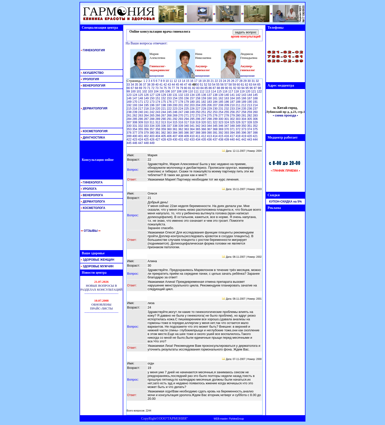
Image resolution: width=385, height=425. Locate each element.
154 (175, 98)
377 (135, 132)
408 (181, 136)
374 (250, 129)
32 (257, 81)
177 (175, 101)
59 (235, 84)
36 (141, 84)
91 (231, 88)
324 (227, 122)
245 (169, 112)
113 (208, 91)
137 (210, 95)
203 (192, 105)
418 (238, 136)
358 (158, 129)
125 (141, 95)
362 (181, 129)
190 (250, 101)
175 (164, 101)
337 (169, 126)
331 (135, 126)
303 (238, 119)
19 (204, 81)
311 (152, 122)
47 (186, 84)
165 (238, 98)
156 (187, 98)
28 (241, 81)
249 (192, 112)
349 (238, 126)
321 (210, 122)
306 (255, 119)
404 (158, 136)
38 (149, 84)
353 (129, 129)
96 (251, 88)
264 (147, 115)
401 (141, 136)
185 (221, 101)
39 (153, 84)
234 (238, 108)
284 (129, 119)
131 (175, 95)
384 (175, 132)
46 (182, 84)
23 (221, 81)
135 (198, 95)
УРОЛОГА (88, 189)
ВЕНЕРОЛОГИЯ (92, 85)
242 (152, 112)
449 (152, 143)
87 (215, 88)
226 (192, 108)
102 (145, 91)
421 (255, 136)
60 (239, 84)
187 (232, 101)
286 (141, 119)
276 (215, 115)
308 (135, 122)
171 (141, 101)
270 (181, 115)
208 (221, 105)
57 (226, 84)
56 (222, 84)
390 (210, 132)
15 (188, 81)
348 (232, 126)
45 (178, 84)
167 (250, 98)
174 (158, 101)
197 (158, 105)
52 (206, 84)
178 (181, 101)
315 (175, 122)
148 (141, 98)
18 (200, 81)
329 (255, 122)
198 (164, 105)
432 (187, 139)
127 (152, 95)
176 (169, 101)
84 (202, 88)
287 (147, 119)
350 (244, 126)
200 (175, 105)
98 (259, 88)
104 (156, 91)
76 (169, 88)
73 (157, 88)
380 (152, 132)
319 (198, 122)
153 (169, 98)
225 (187, 108)
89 (223, 88)
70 (145, 88)
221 (164, 108)
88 (219, 88)
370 (227, 129)
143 (244, 95)
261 (129, 115)
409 (187, 136)
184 (215, 101)
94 (243, 88)
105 (162, 91)
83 (198, 88)
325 (232, 122)
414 (215, 136)
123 (129, 95)
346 (221, 126)
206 (210, 105)
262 (135, 115)
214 (255, 105)
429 (169, 139)
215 (129, 108)
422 (129, 139)
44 (174, 84)
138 (215, 95)
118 (237, 91)
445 (129, 143)
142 (238, 95)
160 (210, 98)
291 (169, 119)
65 (258, 84)
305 (250, 119)
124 (135, 95)
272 (192, 115)
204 (198, 105)
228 (204, 108)
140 (227, 95)
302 (232, 119)
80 (186, 88)
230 (215, 108)
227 (198, 108)
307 (129, 122)
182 (204, 101)
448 (147, 143)
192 (129, 105)
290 (164, 119)
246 (175, 112)
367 (210, 129)
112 (202, 91)
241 (147, 112)
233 (232, 108)
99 (129, 91)
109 (185, 91)
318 (192, 122)
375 (255, 129)
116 (225, 91)
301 (227, 119)
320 (204, 122)
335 (158, 126)
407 (175, 136)
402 (147, 136)
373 (244, 129)
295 (192, 119)
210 (232, 105)
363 (187, 129)
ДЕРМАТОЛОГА (92, 201)
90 (227, 88)
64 (255, 84)
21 (213, 81)
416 (227, 136)
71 (149, 88)
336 (164, 126)
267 (164, 115)
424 (141, 139)
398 (255, 132)
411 (198, 136)
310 (147, 122)
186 (227, 101)
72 (153, 88)
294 (187, 119)
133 (187, 95)
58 (231, 84)
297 (204, 119)
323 (221, 122)
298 (210, 119)
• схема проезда (284, 115)
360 (169, 129)
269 (175, 115)
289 (158, 119)
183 (210, 101)
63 (251, 84)
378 (141, 132)
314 (169, 122)
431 (181, 139)
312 (158, 122)
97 (256, 88)
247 (181, 112)
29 (245, 81)
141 (232, 95)
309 (141, 122)
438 (221, 139)
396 (244, 132)
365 (198, 129)
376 (129, 132)
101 (139, 91)
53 (210, 84)
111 (196, 91)
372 (238, 129)
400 (135, 136)
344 (210, 126)
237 (255, 108)
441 (238, 139)
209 (227, 105)
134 (192, 95)
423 (135, 139)
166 (244, 98)
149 (147, 98)
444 (255, 139)
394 (232, 132)
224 (181, 108)
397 (250, 132)
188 (238, 101)
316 (181, 122)
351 (250, 126)
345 (215, 126)
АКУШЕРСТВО (92, 73)
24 (225, 81)
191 (255, 101)
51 (202, 84)
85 (207, 88)
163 (227, 98)
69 (141, 88)
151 (158, 98)
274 (204, 115)
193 (135, 105)
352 (255, 126)
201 (181, 105)
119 (242, 91)
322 (215, 122)
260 (255, 112)
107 (174, 91)
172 (147, 101)
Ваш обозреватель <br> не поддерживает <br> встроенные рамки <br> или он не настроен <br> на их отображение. (101, 294)
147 (135, 98)
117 (231, 91)
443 (250, 139)
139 (221, 95)
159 (204, 98)
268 (169, 115)
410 (192, 136)
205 (204, 105)
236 (250, 108)
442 (244, 139)
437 (215, 139)
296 (198, 119)
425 (147, 139)
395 (238, 132)
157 (192, 98)
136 (204, 95)
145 (255, 95)
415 (221, 136)
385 (181, 132)
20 (208, 81)
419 (244, 136)
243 (158, 112)
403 (152, 136)
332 (141, 126)
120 (248, 91)
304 (244, 119)
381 (158, 132)
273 (198, 115)
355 (141, 129)
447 (141, 143)
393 (227, 132)
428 (164, 139)
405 (164, 136)
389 (204, 132)
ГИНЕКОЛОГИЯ (92, 50)
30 (250, 81)
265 (152, 115)
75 (166, 88)
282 (250, 115)
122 (259, 91)
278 (227, 115)
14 (184, 81)
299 (215, 119)
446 (135, 143)
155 (181, 98)
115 (219, 91)
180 (192, 101)
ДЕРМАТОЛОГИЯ (93, 108)
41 (161, 84)
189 (244, 101)
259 (250, 112)
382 (164, 132)
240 (141, 112)
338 (175, 126)
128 (158, 95)
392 (221, 132)
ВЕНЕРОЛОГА (91, 195)
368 (215, 129)
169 (129, 101)
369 (221, 129)
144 (250, 95)
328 (250, 122)
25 (229, 81)
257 (238, 112)
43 (169, 84)
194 (141, 105)
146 (129, 98)
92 (235, 88)
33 (129, 84)
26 (233, 81)
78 (178, 88)
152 (164, 98)
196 (152, 105)
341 (192, 126)
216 (135, 108)
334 (152, 126)
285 (135, 119)
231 (221, 108)
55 (218, 84)
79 (182, 88)
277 (221, 115)
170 (135, 101)
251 (204, 112)
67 (133, 88)
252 (210, 112)
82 (194, 88)
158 (198, 98)
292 (175, 119)
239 (135, 112)
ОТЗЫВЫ (89, 230)
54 (214, 84)
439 (227, 139)
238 (129, 112)
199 (169, 105)
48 (190, 84)
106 (168, 91)
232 (227, 108)
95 (248, 88)
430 (175, 139)
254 (221, 112)
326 (238, 122)
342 (198, 126)
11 (172, 81)
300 (221, 119)
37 (145, 84)
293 (181, 119)
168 (255, 98)
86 (210, 88)
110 (191, 91)
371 (232, 129)
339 (181, 126)
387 (192, 132)
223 (175, 108)
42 (166, 84)
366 (204, 129)
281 (244, 115)
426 (152, 139)
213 (250, 105)
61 (243, 84)
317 (187, 122)
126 (147, 95)
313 (164, 122)
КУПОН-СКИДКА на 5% (285, 201)
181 (198, 101)
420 (250, 136)
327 (244, 122)
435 (204, 139)
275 (210, 115)
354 (135, 129)
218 (147, 108)
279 (232, 115)
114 (214, 91)
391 (215, 132)
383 (169, 132)
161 (215, 98)
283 (255, 115)
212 (244, 105)
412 (204, 136)
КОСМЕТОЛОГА (92, 208)
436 (210, 139)
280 (238, 115)
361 (175, 129)
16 (192, 81)
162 (221, 98)
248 (187, 112)
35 (137, 84)
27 (237, 81)
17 (196, 81)
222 (169, 108)
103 (150, 91)
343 (204, 126)
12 (176, 81)
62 (247, 84)
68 (137, 88)
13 (180, 81)
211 (238, 105)
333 (147, 126)
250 (198, 112)
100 (133, 91)
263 (141, 115)
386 (187, 132)
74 (161, 88)
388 (198, 132)
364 (192, 129)
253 (215, 112)
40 (157, 84)
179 (187, 101)
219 (152, 108)
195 (147, 105)
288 (152, 119)
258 (244, 112)
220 (158, 108)
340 (187, 126)
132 (181, 95)
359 (164, 129)
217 (141, 108)
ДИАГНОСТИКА (92, 137)
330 (129, 126)
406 (169, 136)
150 (152, 98)
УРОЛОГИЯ (89, 79)
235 (244, 108)
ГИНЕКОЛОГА (91, 182)
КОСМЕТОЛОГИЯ (94, 131)
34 (133, 84)
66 (129, 88)
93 (239, 88)
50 (198, 84)
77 (174, 88)
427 (158, 139)
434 (198, 139)
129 (164, 95)
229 (210, 108)
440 (232, 139)
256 (232, 112)
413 (210, 136)
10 (167, 81)
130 (169, 95)
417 (232, 136)
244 (164, 112)
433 (192, 139)
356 (147, 129)
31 (253, 81)
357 (152, 129)
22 (217, 81)
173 (152, 101)
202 (187, 105)
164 (232, 98)
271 (187, 115)
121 (254, 91)
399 (129, 136)
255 (227, 112)
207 (215, 105)
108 (179, 91)
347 (227, 126)
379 (147, 132)
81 (190, 88)
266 (158, 115)
